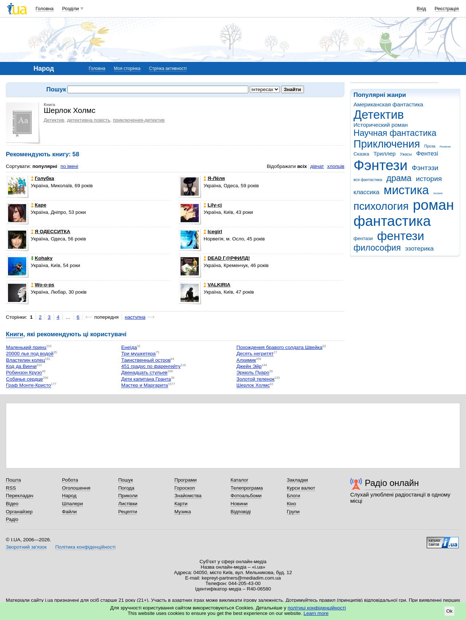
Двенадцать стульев (144, 373)
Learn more (316, 613)
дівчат (317, 166)
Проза (429, 146)
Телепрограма (246, 488)
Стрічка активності (167, 68)
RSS (11, 488)
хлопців (335, 166)
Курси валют (301, 488)
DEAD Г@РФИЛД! (227, 258)
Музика (182, 511)
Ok (449, 611)
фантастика (392, 221)
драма (398, 178)
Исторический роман (381, 125)
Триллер (385, 153)
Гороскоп (184, 488)
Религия (445, 146)
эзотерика (419, 248)
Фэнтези (380, 165)
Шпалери (72, 503)
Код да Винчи (21, 366)
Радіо (12, 519)
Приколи (128, 495)
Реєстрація (447, 8)
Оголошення (76, 488)
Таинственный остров (146, 360)
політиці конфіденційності (317, 608)
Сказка (361, 154)
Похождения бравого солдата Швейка (280, 347)
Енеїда (129, 347)
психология (381, 206)
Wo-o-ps (43, 284)
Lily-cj (213, 205)
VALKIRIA (217, 284)
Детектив (379, 114)
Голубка (42, 178)
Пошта (13, 480)
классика (366, 192)
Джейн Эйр (249, 366)
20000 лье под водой (30, 354)
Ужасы (406, 154)
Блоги (293, 495)
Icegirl (213, 231)
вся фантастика (368, 179)
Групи (293, 511)
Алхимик (246, 360)
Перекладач (19, 495)
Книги (14, 334)
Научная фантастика (395, 133)
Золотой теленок (256, 379)
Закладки (297, 480)
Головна (45, 8)
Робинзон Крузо (24, 373)
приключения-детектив (139, 120)
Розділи (70, 8)
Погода (126, 488)
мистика (406, 190)
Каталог (239, 480)
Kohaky (42, 258)
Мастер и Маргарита (144, 385)
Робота (70, 480)
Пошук (125, 480)
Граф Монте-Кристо (28, 385)
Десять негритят (255, 354)
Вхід (421, 8)
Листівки (128, 503)
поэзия (437, 193)
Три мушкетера (138, 354)
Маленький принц (26, 347)
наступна (135, 317)
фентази (363, 238)
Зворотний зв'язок (26, 547)
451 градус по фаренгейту (151, 366)
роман (433, 205)
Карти (180, 503)
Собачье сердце (24, 379)
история (429, 179)
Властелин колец (25, 360)
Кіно (291, 503)
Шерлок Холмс (253, 385)
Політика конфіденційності (85, 547)
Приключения (387, 144)
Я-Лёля (214, 178)
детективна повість (88, 120)
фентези (400, 236)
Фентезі (427, 153)
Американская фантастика (388, 104)
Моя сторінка (127, 68)
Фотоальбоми (245, 495)
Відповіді (240, 511)
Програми (185, 480)
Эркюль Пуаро (253, 373)
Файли (69, 511)
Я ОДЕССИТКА (50, 231)
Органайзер (19, 511)
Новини (239, 503)
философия (377, 247)
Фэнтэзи (425, 168)
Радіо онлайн (392, 483)
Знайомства (188, 495)
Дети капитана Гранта (146, 379)
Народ (69, 495)
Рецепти (127, 511)
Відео (12, 503)
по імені (69, 166)
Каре (39, 205)
